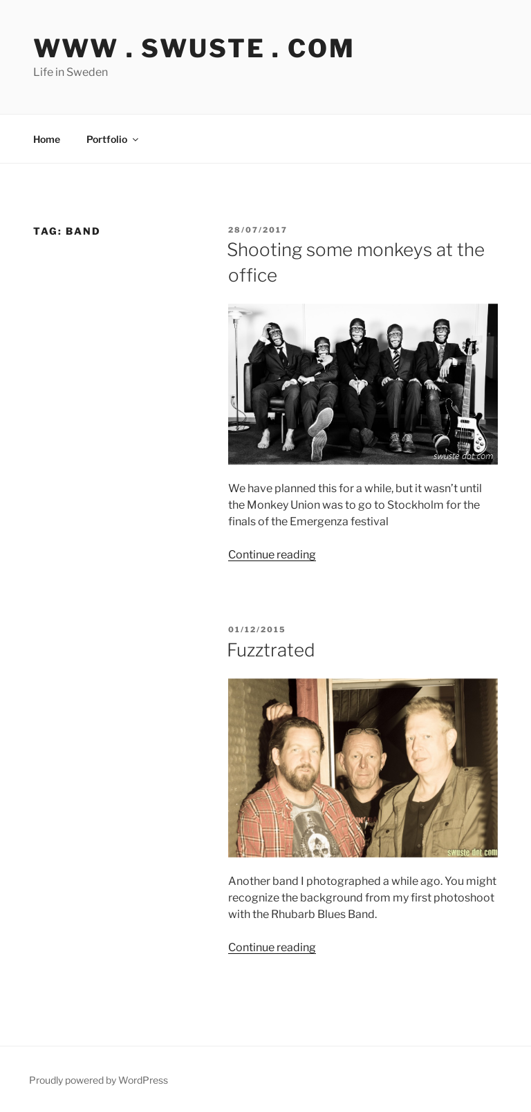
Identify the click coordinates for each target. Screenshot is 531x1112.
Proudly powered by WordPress (98, 1080)
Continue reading (272, 554)
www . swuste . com (194, 48)
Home (46, 139)
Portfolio (113, 139)
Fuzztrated (271, 650)
